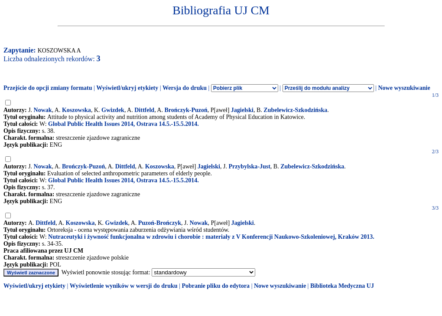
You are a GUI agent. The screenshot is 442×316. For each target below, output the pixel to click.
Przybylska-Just (249, 166)
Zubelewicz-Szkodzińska (295, 110)
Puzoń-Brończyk (159, 223)
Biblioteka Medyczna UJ (342, 286)
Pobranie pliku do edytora (216, 286)
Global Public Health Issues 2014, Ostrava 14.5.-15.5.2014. (123, 124)
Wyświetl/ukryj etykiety (127, 88)
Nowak (43, 110)
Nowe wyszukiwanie (404, 88)
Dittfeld (144, 110)
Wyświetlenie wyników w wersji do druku (124, 286)
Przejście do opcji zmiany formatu (47, 88)
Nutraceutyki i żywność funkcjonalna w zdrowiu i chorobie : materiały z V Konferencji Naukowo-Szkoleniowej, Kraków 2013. (211, 237)
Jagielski (242, 110)
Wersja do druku (184, 88)
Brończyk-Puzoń (185, 110)
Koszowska (76, 110)
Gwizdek (112, 110)
